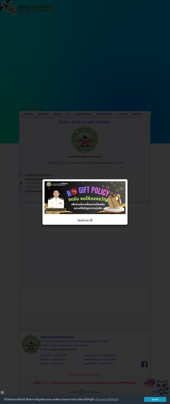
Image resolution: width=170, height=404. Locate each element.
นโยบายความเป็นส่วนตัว (107, 399)
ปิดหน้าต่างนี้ (85, 220)
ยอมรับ (155, 399)
